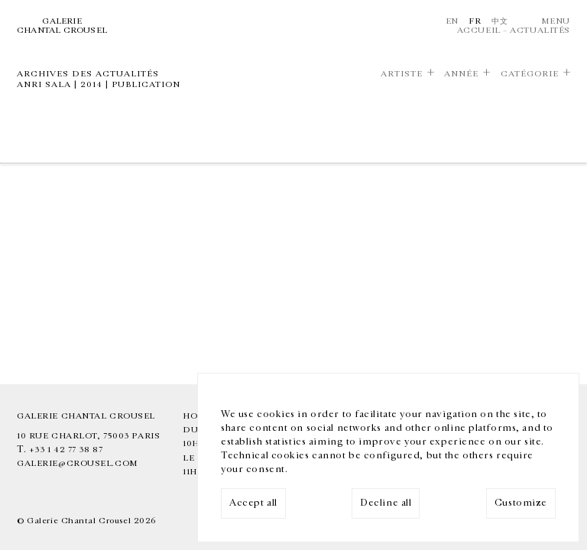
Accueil (479, 30)
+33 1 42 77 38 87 (66, 450)
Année (461, 74)
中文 (499, 21)
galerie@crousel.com (77, 463)
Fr (475, 21)
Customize (521, 503)
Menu (555, 21)
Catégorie (530, 74)
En (452, 21)
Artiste (402, 74)
